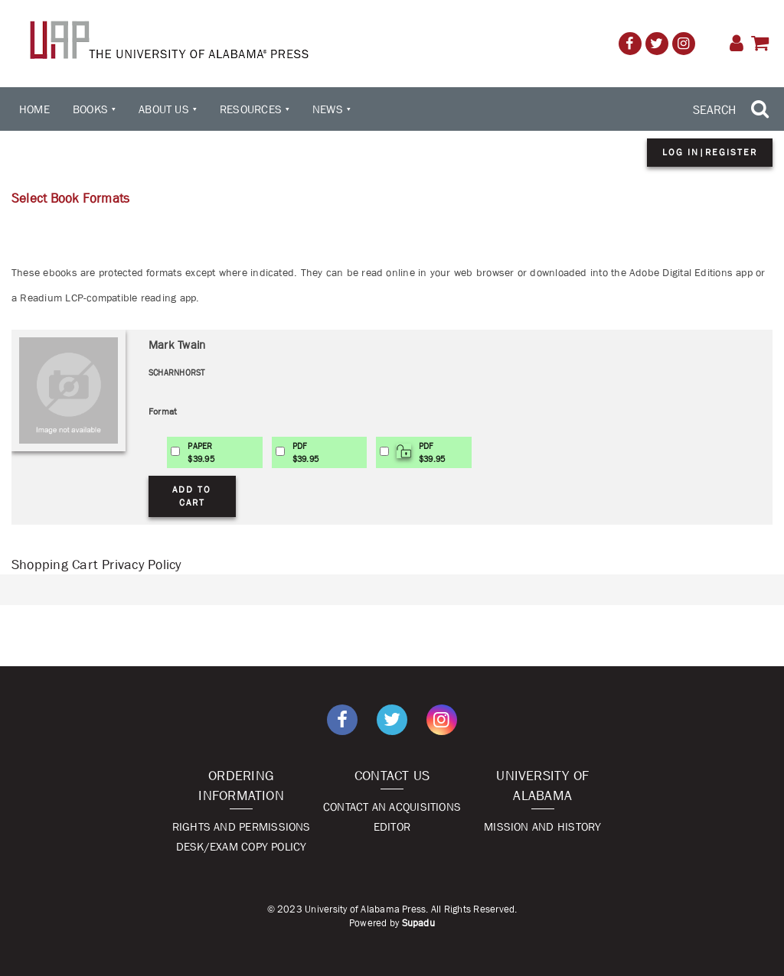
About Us (164, 108)
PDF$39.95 (305, 452)
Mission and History (542, 826)
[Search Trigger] (733, 109)
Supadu (418, 923)
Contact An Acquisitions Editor (392, 816)
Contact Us (392, 775)
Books (90, 108)
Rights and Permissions (241, 826)
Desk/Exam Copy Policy (241, 846)
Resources (251, 108)
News (327, 108)
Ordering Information (241, 785)
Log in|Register (709, 152)
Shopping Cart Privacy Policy (96, 564)
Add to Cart (191, 496)
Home (34, 108)
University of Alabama (542, 785)
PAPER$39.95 (201, 452)
